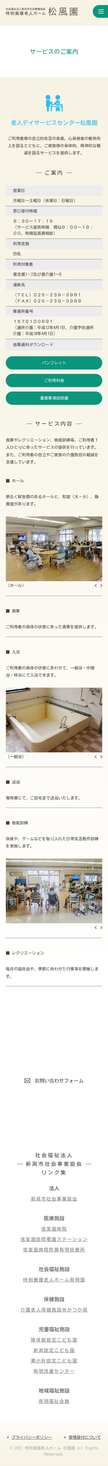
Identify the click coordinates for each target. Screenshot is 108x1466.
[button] (95, 585)
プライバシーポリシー (32, 1437)
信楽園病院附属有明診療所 (54, 1249)
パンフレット (54, 363)
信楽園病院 (54, 1229)
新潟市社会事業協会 (54, 1199)
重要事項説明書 (54, 398)
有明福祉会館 (54, 1401)
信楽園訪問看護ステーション (54, 1239)
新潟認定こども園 (54, 1350)
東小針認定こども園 (54, 1360)
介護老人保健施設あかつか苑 (54, 1310)
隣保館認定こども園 (54, 1340)
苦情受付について (85, 1437)
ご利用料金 (54, 380)
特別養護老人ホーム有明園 (54, 1279)
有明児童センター (54, 1371)
